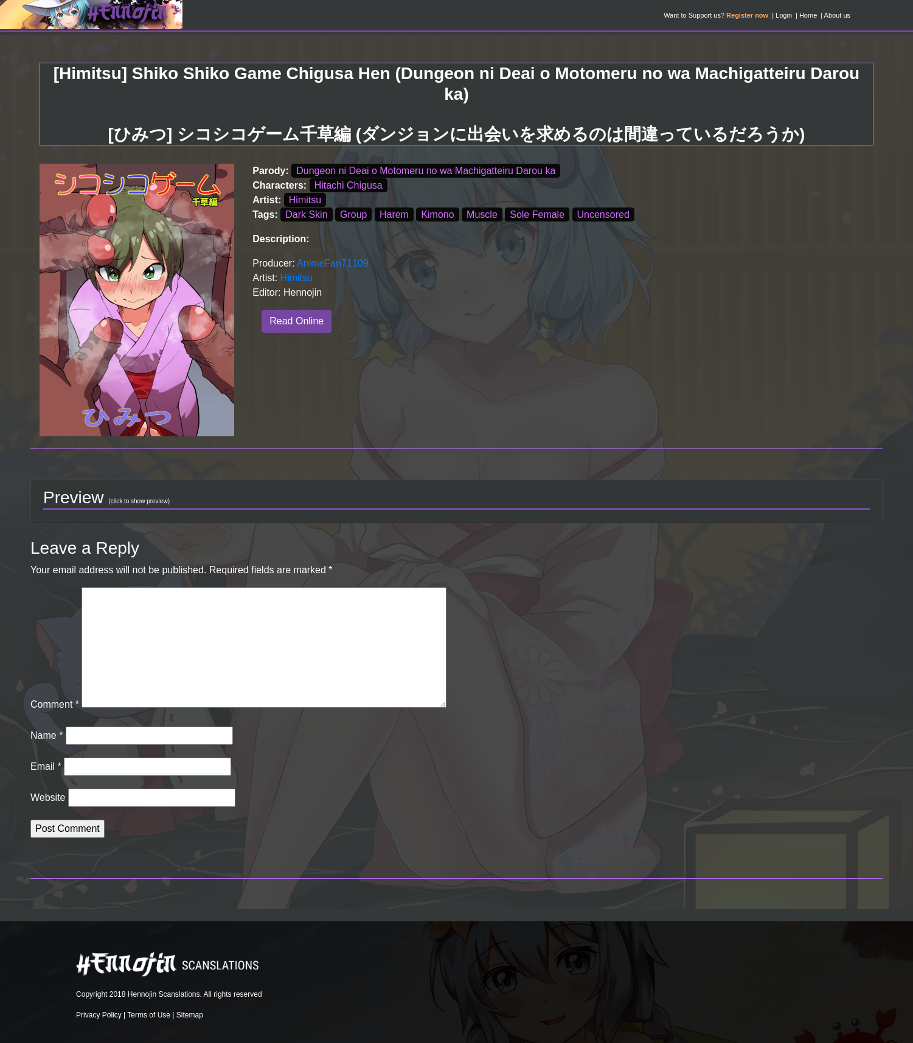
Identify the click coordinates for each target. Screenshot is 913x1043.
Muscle (482, 214)
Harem (394, 214)
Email (45, 766)
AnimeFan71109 (332, 263)
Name (46, 735)
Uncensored (603, 214)
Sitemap (189, 1015)
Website (48, 797)
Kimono (437, 214)
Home (808, 15)
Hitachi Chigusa (348, 185)
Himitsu (305, 200)
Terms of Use (148, 1015)
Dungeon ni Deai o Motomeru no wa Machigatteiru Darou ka (425, 171)
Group (353, 214)
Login (784, 15)
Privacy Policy (99, 1015)
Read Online (296, 321)
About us (837, 15)
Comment (54, 704)
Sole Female (537, 214)
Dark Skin (306, 214)
